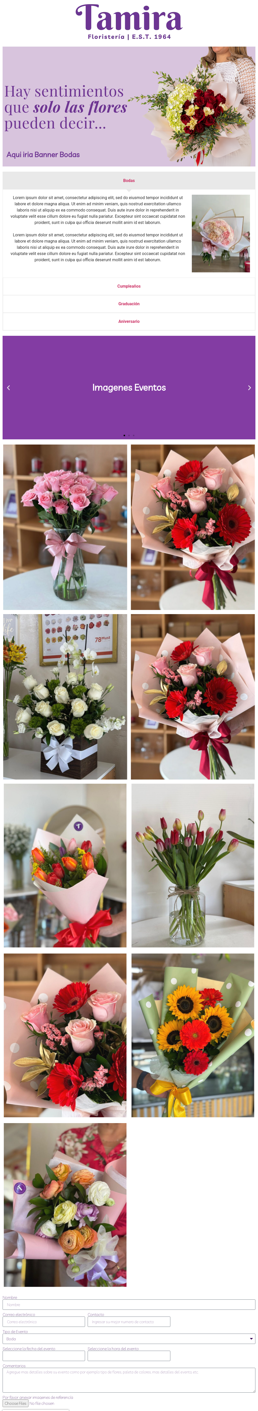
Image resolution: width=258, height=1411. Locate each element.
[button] (8, 387)
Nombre (10, 1297)
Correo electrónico (19, 1314)
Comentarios (14, 1366)
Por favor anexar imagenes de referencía (38, 1397)
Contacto (96, 1314)
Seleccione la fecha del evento (29, 1349)
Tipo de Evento (15, 1331)
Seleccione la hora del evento (113, 1349)
